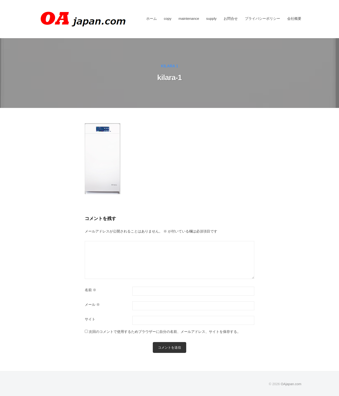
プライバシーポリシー (262, 18)
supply (211, 18)
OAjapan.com (291, 384)
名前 (90, 290)
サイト (90, 319)
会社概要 (294, 18)
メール (92, 304)
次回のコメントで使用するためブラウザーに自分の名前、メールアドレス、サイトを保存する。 (165, 332)
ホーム (151, 18)
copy (167, 18)
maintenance (188, 18)
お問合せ (231, 18)
